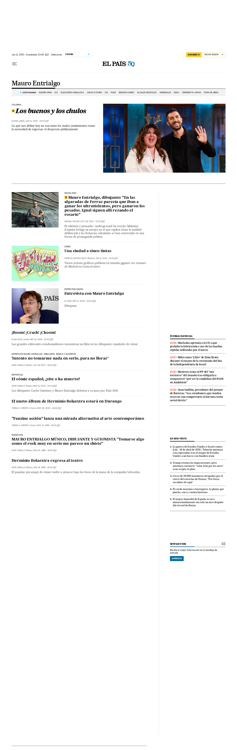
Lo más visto (178, 438)
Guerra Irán (45, 92)
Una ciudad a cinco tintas (87, 251)
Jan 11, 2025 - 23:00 (37, 121)
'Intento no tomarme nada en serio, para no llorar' (60, 358)
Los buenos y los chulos (49, 111)
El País (67, 301)
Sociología (70, 193)
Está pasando (29, 92)
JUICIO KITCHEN (94, 92)
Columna (16, 105)
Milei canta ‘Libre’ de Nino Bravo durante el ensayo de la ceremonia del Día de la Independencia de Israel (196, 361)
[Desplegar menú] (15, 64)
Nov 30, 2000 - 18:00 (49, 408)
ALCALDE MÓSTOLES (147, 92)
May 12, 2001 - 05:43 (45, 386)
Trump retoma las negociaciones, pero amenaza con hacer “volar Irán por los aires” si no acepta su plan (198, 465)
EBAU (176, 92)
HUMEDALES (165, 92)
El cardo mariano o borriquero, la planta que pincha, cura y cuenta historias (198, 491)
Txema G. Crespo (20, 408)
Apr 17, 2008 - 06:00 (84, 301)
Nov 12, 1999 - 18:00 (48, 425)
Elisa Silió (17, 339)
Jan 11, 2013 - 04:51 (106, 258)
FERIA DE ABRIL (211, 92)
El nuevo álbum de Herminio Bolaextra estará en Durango (67, 401)
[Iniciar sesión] (214, 54)
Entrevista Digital (74, 289)
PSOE (113, 92)
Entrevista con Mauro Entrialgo (94, 294)
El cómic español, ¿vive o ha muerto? (46, 379)
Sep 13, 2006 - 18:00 (41, 339)
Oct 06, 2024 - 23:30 (93, 221)
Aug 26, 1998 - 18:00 (44, 467)
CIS (106, 92)
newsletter (178, 544)
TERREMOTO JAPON (191, 92)
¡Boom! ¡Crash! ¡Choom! (34, 333)
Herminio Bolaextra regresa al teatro (47, 461)
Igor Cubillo (18, 365)
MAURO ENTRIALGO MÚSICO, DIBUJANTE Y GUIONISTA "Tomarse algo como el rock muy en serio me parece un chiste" (78, 442)
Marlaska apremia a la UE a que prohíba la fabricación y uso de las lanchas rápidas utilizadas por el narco (196, 346)
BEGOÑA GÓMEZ (126, 92)
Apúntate (177, 558)
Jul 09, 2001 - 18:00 (44, 365)
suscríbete (194, 54)
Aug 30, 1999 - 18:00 (45, 450)
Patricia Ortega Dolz (75, 258)
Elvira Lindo (18, 121)
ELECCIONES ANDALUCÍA (72, 92)
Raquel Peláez (72, 221)
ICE (56, 92)
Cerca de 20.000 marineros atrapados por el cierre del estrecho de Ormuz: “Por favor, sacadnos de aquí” (198, 479)
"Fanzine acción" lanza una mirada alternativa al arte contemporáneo (78, 419)
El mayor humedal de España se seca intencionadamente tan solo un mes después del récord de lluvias (198, 502)
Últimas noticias (181, 336)
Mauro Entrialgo (36, 83)
